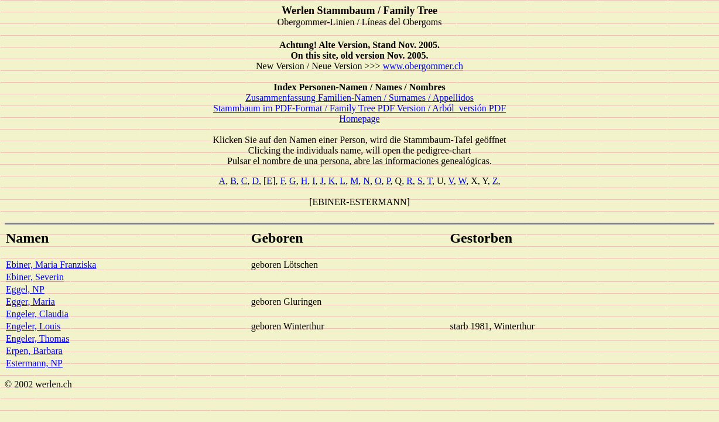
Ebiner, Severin (35, 277)
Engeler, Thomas (37, 338)
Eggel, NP (25, 289)
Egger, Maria (30, 302)
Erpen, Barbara (34, 351)
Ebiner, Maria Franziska (51, 265)
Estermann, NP (34, 363)
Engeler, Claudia (37, 314)
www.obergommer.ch (423, 66)
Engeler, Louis (33, 326)
